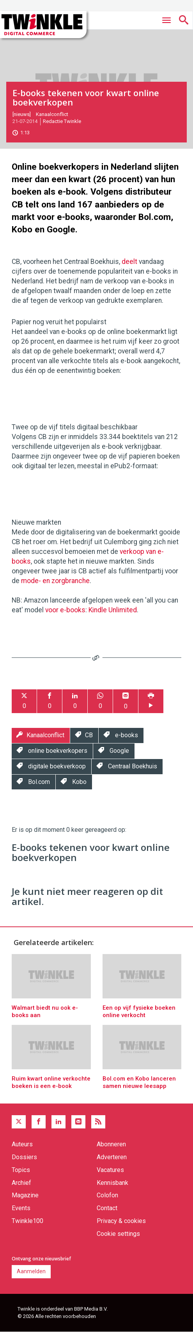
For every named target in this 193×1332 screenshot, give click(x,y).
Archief (21, 1182)
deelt (129, 261)
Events (21, 1208)
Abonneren (111, 1144)
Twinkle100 (27, 1221)
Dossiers (24, 1157)
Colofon (107, 1195)
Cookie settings (118, 1233)
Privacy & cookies (121, 1221)
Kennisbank (112, 1182)
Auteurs (22, 1144)
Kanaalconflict (52, 114)
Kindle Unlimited (113, 610)
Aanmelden (31, 1271)
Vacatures (110, 1170)
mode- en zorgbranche (55, 581)
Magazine (25, 1195)
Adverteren (112, 1157)
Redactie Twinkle (62, 121)
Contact (107, 1208)
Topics (21, 1170)
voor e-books (65, 610)
